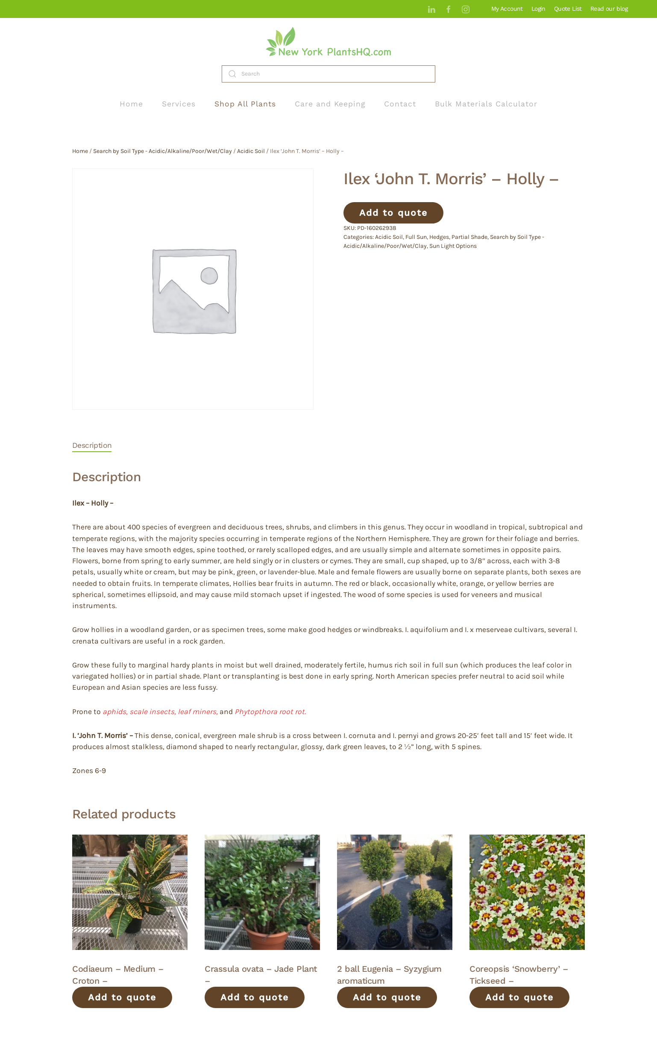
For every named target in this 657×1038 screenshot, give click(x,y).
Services (179, 104)
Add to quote (393, 212)
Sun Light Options (453, 246)
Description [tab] (91, 445)
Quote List (568, 8)
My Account (507, 8)
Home (131, 104)
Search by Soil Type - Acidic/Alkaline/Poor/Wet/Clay (162, 151)
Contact (400, 104)
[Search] (328, 73)
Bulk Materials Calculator (486, 104)
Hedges (439, 237)
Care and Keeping (330, 104)
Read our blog (609, 8)
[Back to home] (328, 41)
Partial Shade (469, 237)
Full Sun (416, 237)
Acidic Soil (251, 151)
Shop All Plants (245, 104)
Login (538, 8)
